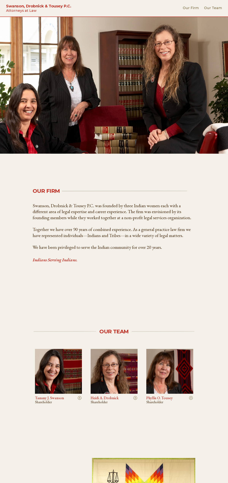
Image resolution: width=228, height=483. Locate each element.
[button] (58, 376)
